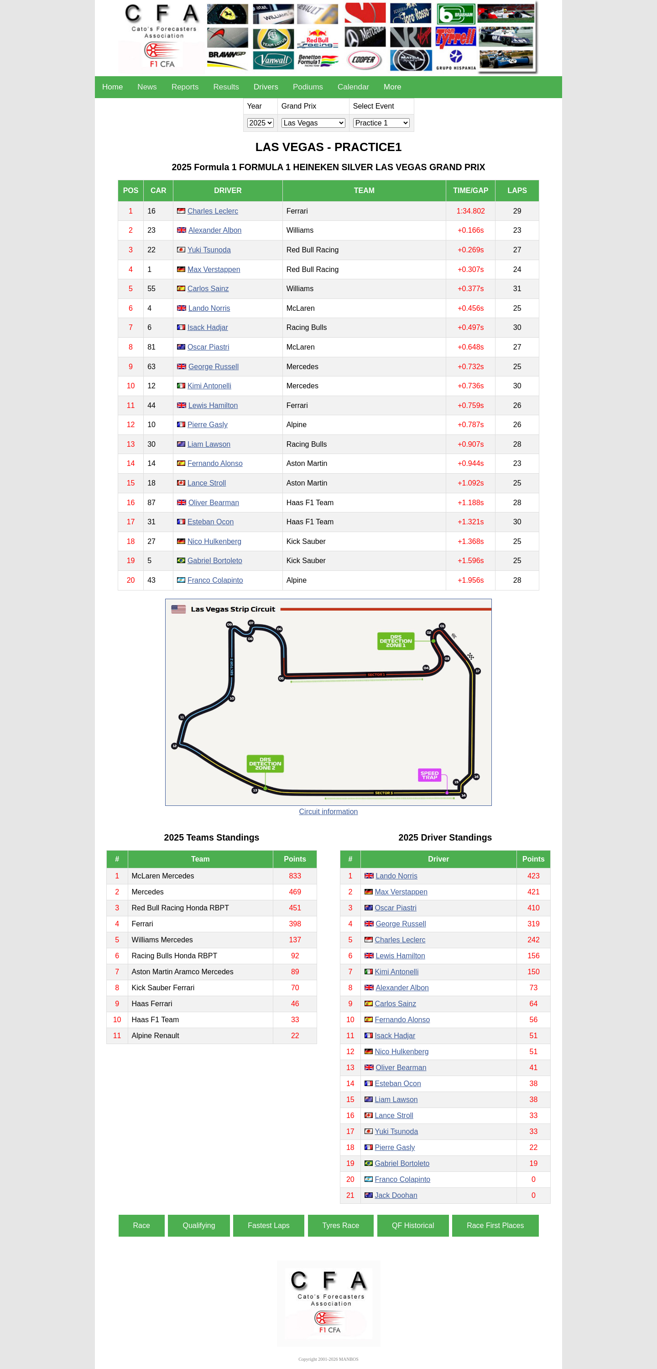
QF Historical (413, 1225)
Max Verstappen (214, 269)
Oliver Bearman (213, 503)
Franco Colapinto (215, 580)
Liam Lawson (209, 444)
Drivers (266, 87)
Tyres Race (341, 1225)
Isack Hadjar (208, 327)
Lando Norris (209, 308)
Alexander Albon (215, 230)
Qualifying (198, 1225)
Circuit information (328, 811)
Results (226, 87)
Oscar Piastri (208, 347)
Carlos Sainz (208, 289)
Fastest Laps (269, 1225)
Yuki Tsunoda (209, 250)
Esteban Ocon (211, 522)
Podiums (308, 87)
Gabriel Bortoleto (215, 560)
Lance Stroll (207, 483)
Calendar (353, 87)
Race (141, 1225)
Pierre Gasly (208, 424)
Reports (185, 87)
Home (112, 87)
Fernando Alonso (215, 463)
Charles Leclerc (213, 211)
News (147, 87)
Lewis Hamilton (213, 405)
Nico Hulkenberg (214, 541)
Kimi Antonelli (209, 386)
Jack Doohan (396, 1195)
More (393, 87)
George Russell (213, 367)
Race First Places (495, 1225)
